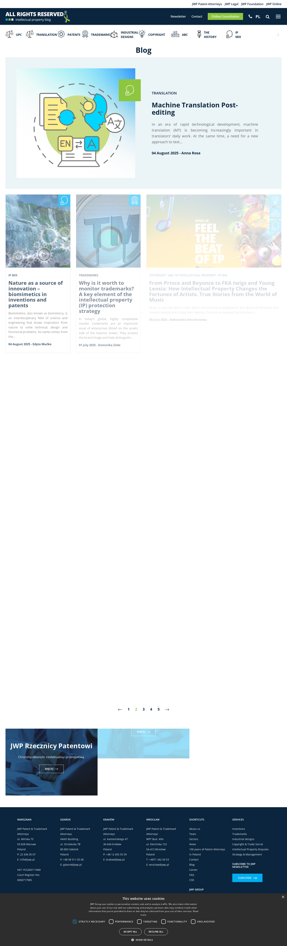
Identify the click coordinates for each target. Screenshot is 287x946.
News (192, 844)
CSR (191, 880)
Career (193, 869)
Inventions (238, 829)
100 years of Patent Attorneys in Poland (207, 852)
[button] (143, 940)
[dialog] (143, 919)
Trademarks (239, 834)
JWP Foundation (252, 4)
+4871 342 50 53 (159, 859)
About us (194, 829)
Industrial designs (243, 839)
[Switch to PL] (258, 16)
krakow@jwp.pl (115, 859)
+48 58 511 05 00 (73, 859)
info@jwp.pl (27, 859)
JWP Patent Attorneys (207, 4)
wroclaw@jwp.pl (159, 864)
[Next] (167, 709)
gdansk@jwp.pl (72, 864)
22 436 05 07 (28, 854)
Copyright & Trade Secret (247, 844)
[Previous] (120, 709)
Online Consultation (225, 16)
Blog (192, 864)
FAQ (191, 875)
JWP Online (274, 4)
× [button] (283, 897)
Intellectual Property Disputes (250, 849)
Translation (164, 93)
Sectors (193, 839)
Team (192, 834)
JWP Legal (231, 4)
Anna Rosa (190, 153)
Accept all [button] (130, 931)
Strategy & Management (247, 854)
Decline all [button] (156, 931)
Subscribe (247, 878)
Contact (196, 16)
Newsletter (178, 16)
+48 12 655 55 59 (116, 854)
